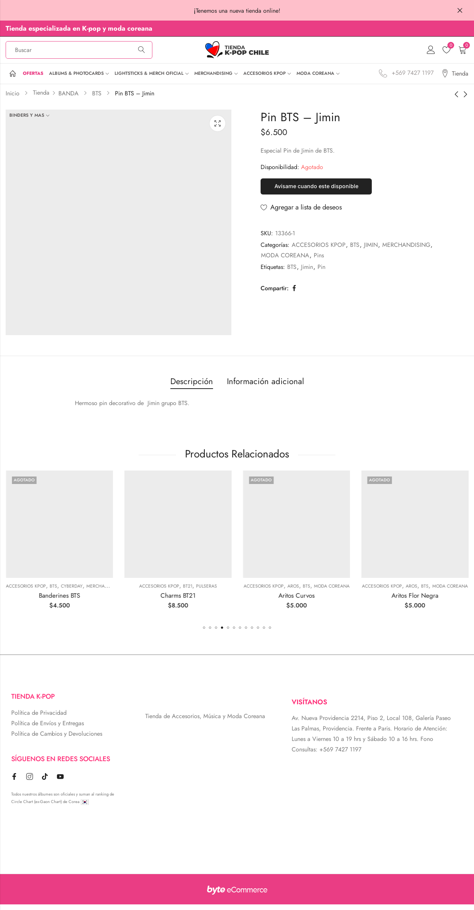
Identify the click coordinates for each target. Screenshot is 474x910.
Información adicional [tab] (265, 386)
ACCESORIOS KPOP (319, 252)
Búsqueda (141, 52)
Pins (319, 263)
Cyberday (159, 591)
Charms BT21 (265, 601)
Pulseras (294, 591)
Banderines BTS (147, 601)
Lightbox (217, 129)
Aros (381, 591)
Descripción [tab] (191, 386)
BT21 (275, 591)
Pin (321, 274)
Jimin (307, 274)
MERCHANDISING (406, 252)
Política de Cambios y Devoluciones (56, 739)
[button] (204, 633)
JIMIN (371, 252)
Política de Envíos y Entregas (47, 728)
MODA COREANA (285, 263)
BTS (354, 252)
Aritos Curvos (384, 601)
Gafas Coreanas (38, 591)
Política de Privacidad (39, 718)
